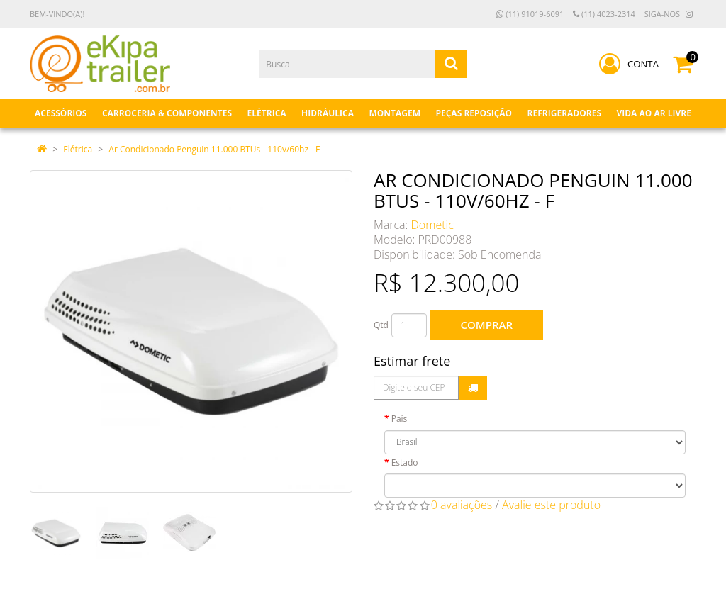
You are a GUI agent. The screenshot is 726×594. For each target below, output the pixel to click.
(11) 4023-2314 (604, 14)
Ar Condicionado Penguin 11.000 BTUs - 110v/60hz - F (214, 149)
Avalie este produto (551, 504)
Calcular (473, 388)
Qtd (381, 325)
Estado (404, 462)
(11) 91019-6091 (530, 14)
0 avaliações (462, 504)
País (399, 419)
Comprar (487, 325)
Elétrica (77, 149)
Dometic (432, 224)
